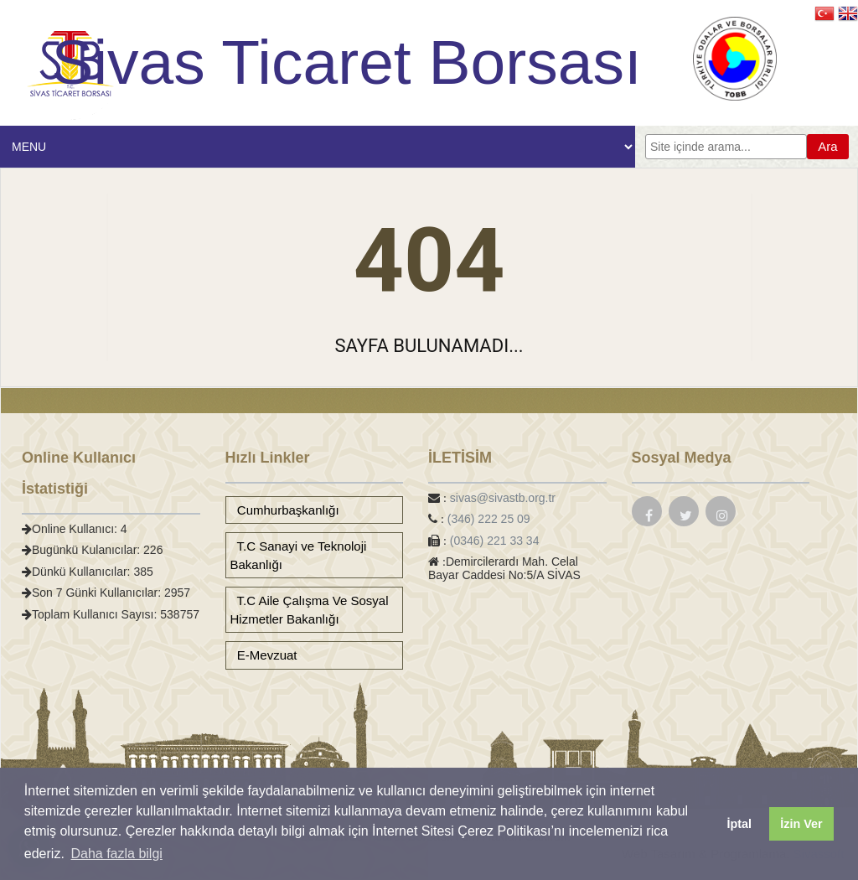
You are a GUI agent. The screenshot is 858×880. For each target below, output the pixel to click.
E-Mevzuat (263, 655)
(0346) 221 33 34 (495, 540)
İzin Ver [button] (801, 824)
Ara (827, 146)
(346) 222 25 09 (488, 518)
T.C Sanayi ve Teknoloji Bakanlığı (298, 555)
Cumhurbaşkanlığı (284, 510)
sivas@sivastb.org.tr (503, 498)
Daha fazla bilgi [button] (116, 853)
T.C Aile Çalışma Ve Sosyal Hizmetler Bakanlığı (309, 609)
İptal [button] (739, 824)
